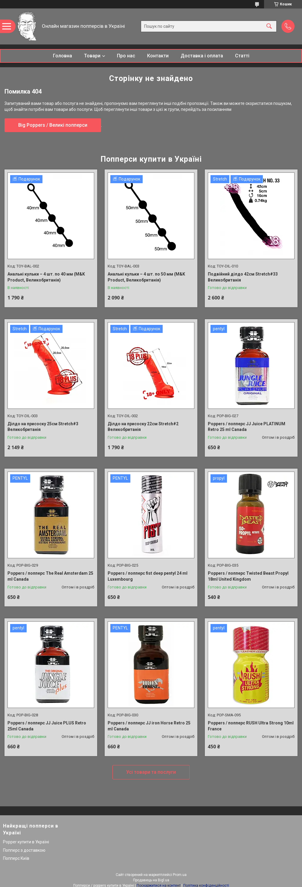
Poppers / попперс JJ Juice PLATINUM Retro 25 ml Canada (246, 426)
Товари (92, 56)
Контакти (158, 56)
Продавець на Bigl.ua (151, 880)
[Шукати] (269, 26)
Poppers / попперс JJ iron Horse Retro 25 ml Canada (149, 726)
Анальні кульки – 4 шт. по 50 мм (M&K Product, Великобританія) (146, 277)
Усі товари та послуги (151, 772)
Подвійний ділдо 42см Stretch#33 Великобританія (243, 277)
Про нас (126, 56)
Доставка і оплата (202, 56)
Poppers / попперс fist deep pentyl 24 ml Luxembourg (147, 576)
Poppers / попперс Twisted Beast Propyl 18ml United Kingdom (248, 576)
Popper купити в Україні (26, 841)
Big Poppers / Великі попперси (52, 125)
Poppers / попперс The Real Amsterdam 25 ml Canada (50, 576)
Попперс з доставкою (24, 850)
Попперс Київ (16, 858)
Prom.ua (180, 875)
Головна (62, 56)
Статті (242, 56)
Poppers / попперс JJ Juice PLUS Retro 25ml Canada (46, 726)
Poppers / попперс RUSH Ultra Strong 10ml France (251, 726)
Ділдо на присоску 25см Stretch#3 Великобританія (42, 426)
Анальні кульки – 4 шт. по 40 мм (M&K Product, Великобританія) (46, 277)
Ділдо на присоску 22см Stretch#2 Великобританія (143, 426)
